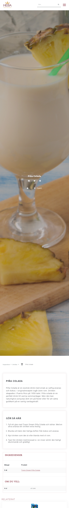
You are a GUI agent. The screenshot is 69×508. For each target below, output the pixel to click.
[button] (29, 181)
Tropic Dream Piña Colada (30, 470)
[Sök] (58, 4)
